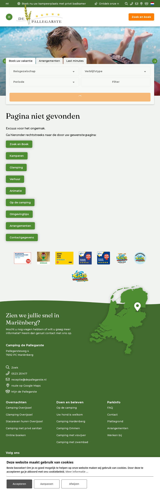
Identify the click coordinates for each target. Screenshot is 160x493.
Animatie (16, 190)
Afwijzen (74, 483)
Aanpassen (46, 483)
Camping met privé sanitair (24, 428)
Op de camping (20, 202)
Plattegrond (115, 421)
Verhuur (15, 179)
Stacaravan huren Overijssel (24, 421)
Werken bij (114, 435)
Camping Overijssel (19, 407)
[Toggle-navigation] (9, 17)
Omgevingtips (19, 214)
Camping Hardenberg (70, 421)
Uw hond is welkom (69, 414)
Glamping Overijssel (19, 414)
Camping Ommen (68, 428)
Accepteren (19, 483)
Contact (112, 414)
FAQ (110, 407)
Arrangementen (20, 225)
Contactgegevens (22, 237)
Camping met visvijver (71, 435)
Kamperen (17, 155)
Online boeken (16, 435)
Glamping (16, 167)
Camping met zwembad (72, 442)
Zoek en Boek (19, 144)
